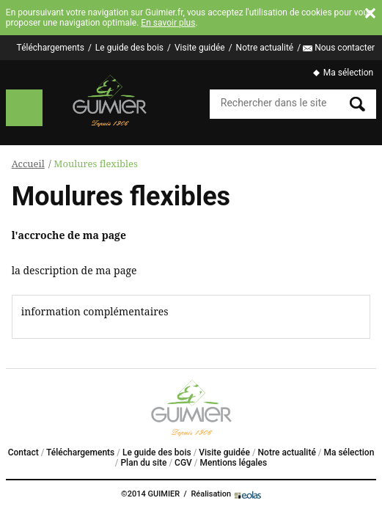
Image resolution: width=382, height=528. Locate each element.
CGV (183, 463)
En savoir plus (168, 23)
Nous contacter (345, 48)
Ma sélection (348, 72)
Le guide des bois (129, 48)
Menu (24, 107)
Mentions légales (233, 463)
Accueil (28, 163)
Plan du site (143, 463)
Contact (23, 452)
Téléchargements (50, 48)
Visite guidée (200, 48)
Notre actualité (265, 48)
